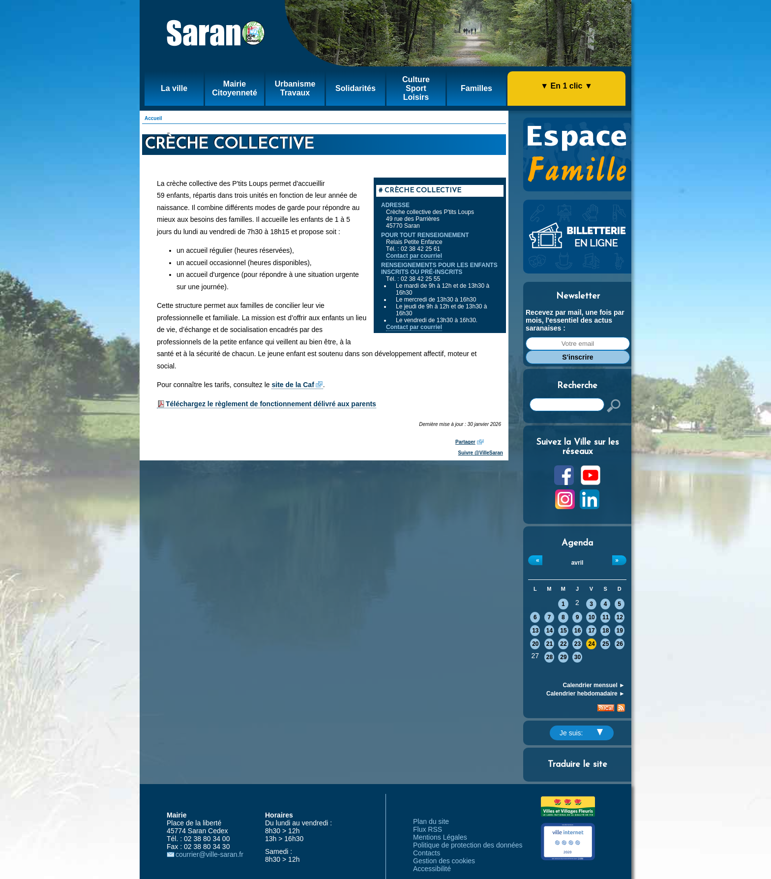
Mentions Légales (440, 837)
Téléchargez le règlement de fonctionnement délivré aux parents (271, 404)
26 (620, 643)
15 (563, 630)
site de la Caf (292, 385)
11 (605, 617)
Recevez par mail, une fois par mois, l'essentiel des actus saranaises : (575, 320)
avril (577, 562)
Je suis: (581, 733)
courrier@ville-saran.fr (209, 854)
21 (549, 643)
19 (620, 630)
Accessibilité (432, 869)
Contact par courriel (414, 255)
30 (577, 657)
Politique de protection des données (468, 845)
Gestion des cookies (444, 861)
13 (535, 630)
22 (563, 643)
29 (563, 657)
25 (605, 643)
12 (620, 617)
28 (549, 657)
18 (605, 630)
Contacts (426, 853)
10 (591, 617)
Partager (465, 442)
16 (577, 630)
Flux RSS (427, 829)
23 (577, 643)
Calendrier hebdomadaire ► (585, 693)
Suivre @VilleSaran (480, 452)
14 (549, 630)
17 (591, 630)
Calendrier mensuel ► (594, 685)
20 (535, 643)
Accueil (153, 118)
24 (591, 643)
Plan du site (431, 821)
